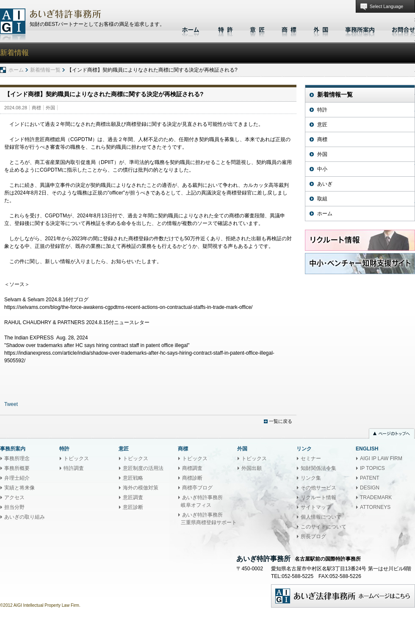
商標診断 (192, 478)
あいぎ (324, 184)
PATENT (369, 478)
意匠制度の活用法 (143, 468)
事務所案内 (360, 28)
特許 (225, 28)
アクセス (14, 497)
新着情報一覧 (45, 70)
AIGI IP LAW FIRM (381, 458)
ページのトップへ (391, 434)
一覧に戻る (280, 421)
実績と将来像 (19, 488)
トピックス (76, 458)
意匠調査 (133, 497)
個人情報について (321, 517)
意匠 (257, 28)
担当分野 (14, 507)
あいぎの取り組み (24, 517)
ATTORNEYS (375, 507)
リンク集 (311, 478)
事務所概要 (17, 468)
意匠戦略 (133, 478)
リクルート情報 (318, 497)
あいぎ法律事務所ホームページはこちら (343, 596)
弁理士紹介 (17, 478)
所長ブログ (313, 536)
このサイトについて (323, 527)
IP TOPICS (372, 468)
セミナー (311, 458)
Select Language (386, 6)
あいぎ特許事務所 (12, 24)
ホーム (191, 28)
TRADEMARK (376, 497)
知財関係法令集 (318, 468)
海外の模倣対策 (140, 488)
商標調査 (192, 468)
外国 (320, 28)
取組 (322, 199)
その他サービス (318, 488)
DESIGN (369, 488)
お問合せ (401, 28)
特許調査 (74, 468)
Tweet (11, 404)
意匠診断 (133, 507)
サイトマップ (316, 507)
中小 (322, 169)
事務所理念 (17, 458)
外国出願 (251, 468)
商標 (289, 28)
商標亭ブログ (197, 488)
